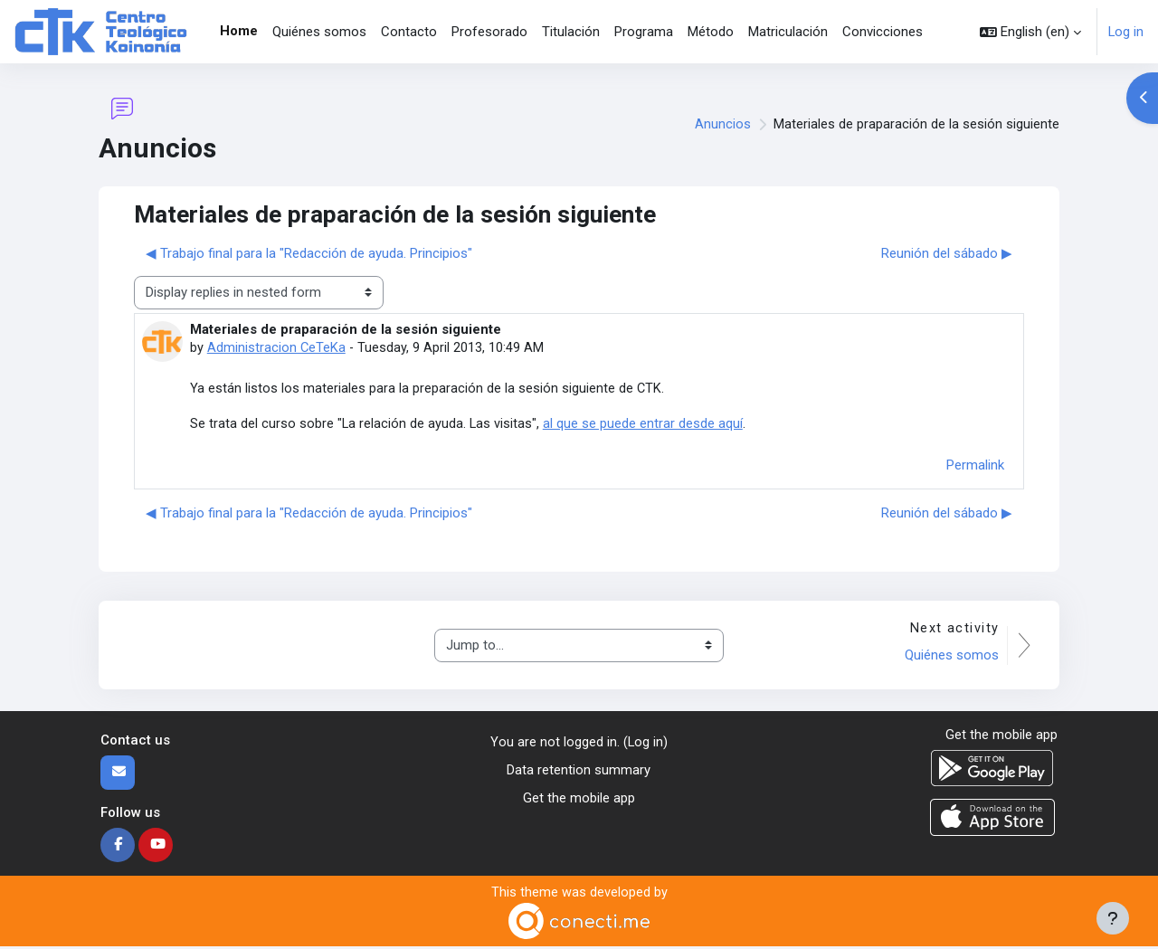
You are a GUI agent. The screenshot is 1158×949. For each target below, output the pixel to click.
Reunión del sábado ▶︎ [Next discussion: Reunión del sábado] (946, 253)
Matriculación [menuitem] (788, 32)
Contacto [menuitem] (409, 32)
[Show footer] (1112, 918)
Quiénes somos (950, 657)
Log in (1125, 32)
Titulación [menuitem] (571, 32)
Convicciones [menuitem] (882, 32)
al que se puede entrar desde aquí (645, 424)
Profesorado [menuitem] (489, 32)
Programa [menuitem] (643, 32)
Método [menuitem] (711, 32)
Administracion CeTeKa (276, 347)
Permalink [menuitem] (975, 466)
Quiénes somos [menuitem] (319, 32)
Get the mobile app (579, 799)
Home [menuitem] (239, 31)
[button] (1029, 31)
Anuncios (723, 125)
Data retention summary (578, 772)
